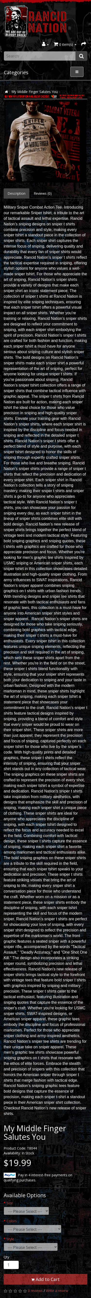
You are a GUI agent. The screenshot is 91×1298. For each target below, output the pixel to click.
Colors (12, 1221)
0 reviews (35, 1290)
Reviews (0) (43, 193)
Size (10, 1203)
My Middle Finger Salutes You (34, 91)
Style (10, 1239)
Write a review (57, 1290)
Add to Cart (45, 1279)
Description (16, 193)
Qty (6, 1257)
